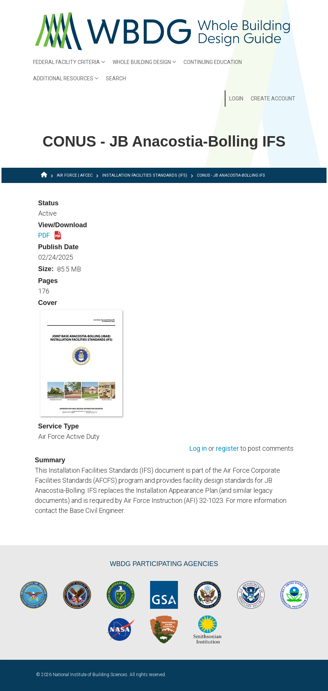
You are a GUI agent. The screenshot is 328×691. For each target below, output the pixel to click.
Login (236, 99)
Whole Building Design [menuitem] (142, 64)
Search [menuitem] (116, 78)
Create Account (273, 99)
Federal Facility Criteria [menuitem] (67, 64)
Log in (198, 448)
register (227, 448)
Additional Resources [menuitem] (64, 81)
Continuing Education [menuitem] (213, 62)
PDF (49, 235)
